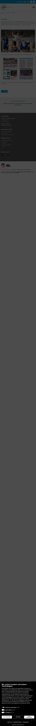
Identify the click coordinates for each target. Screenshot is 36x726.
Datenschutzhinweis (17, 722)
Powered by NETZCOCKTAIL (18, 724)
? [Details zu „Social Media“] (14, 709)
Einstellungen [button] (26, 722)
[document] (18, 695)
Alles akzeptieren (29, 717)
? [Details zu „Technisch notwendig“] (18, 707)
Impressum (9, 722)
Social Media (8, 710)
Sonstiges (7, 712)
